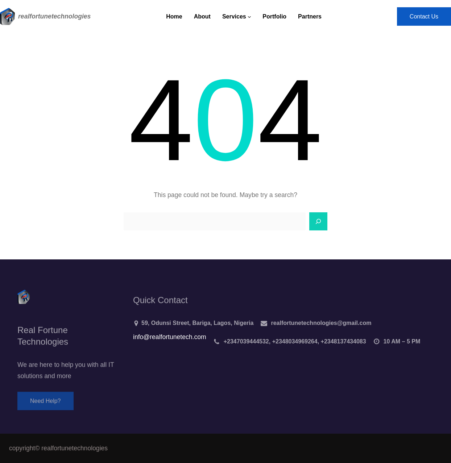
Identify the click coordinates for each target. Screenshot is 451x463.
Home (174, 16)
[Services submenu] (249, 16)
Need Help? (45, 404)
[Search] (318, 221)
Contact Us (424, 16)
